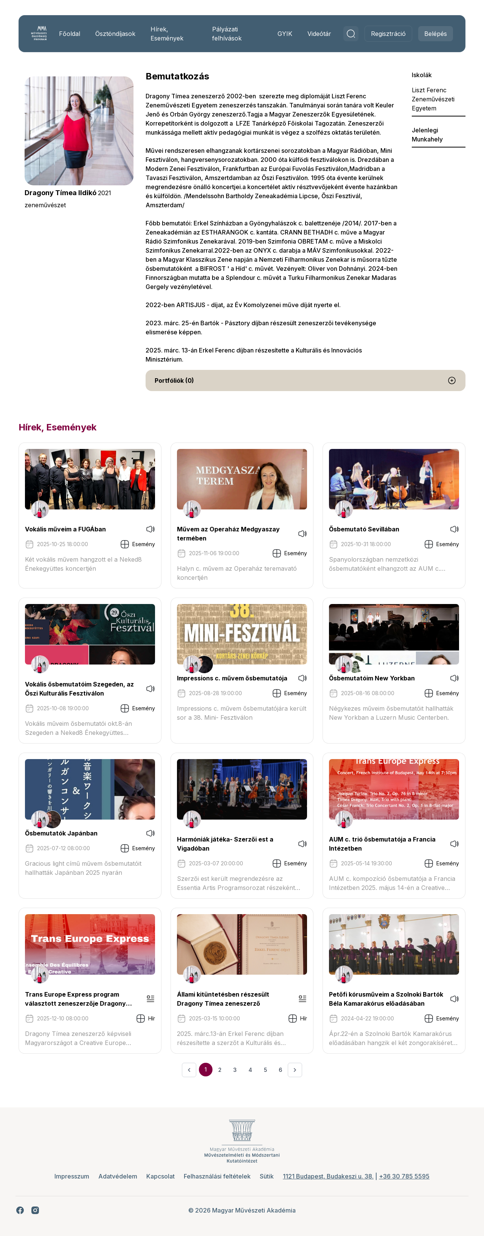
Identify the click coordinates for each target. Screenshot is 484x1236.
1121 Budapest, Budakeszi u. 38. (328, 1176)
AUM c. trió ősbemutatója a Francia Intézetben (381, 843)
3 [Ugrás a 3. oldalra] (235, 1070)
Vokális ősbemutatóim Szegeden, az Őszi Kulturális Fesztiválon (82, 688)
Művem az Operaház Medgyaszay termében (229, 533)
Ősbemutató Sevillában (363, 529)
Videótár (317, 33)
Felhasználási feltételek (217, 1176)
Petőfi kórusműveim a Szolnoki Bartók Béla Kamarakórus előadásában (374, 999)
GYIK (282, 33)
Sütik (267, 1176)
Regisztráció (385, 33)
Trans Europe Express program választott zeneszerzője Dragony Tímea (78, 999)
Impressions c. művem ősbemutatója (233, 678)
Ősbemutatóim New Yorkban (371, 678)
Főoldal (71, 33)
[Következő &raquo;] (295, 1070)
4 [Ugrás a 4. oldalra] (250, 1070)
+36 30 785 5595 (404, 1176)
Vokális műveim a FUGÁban (68, 529)
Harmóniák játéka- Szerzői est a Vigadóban (226, 843)
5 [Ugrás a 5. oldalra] (265, 1070)
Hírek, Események (168, 33)
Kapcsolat (160, 1176)
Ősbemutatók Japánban (64, 833)
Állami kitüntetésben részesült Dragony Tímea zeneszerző (224, 999)
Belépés (433, 33)
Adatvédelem (117, 1176)
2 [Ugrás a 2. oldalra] (220, 1070)
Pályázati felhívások (226, 33)
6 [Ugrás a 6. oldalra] (280, 1070)
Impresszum (71, 1176)
